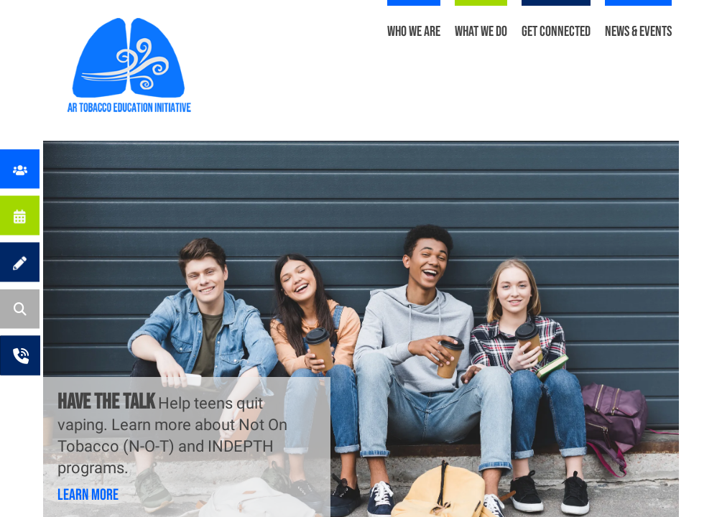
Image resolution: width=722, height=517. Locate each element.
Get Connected (556, 31)
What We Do (481, 31)
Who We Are (413, 31)
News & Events (638, 31)
